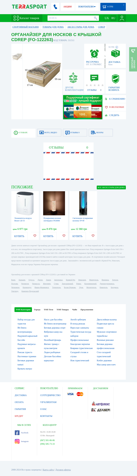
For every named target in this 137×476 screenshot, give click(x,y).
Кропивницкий (90, 284)
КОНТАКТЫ (46, 416)
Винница (105, 280)
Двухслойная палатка (107, 319)
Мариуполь (93, 280)
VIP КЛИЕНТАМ (48, 402)
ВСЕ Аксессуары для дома (111, 187)
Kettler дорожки (104, 360)
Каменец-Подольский (30, 291)
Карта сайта (48, 470)
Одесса (31, 280)
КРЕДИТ (19, 416)
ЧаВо (74, 309)
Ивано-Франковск (41, 287)
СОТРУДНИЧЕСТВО (50, 395)
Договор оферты (63, 470)
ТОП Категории (23, 309)
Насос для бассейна (53, 319)
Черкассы (36, 284)
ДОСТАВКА (21, 395)
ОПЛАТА (19, 402)
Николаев (82, 280)
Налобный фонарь (52, 340)
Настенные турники (27, 356)
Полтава (14, 284)
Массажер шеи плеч (106, 364)
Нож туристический (79, 360)
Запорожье (58, 280)
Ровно (78, 284)
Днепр (40, 280)
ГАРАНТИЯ (20, 409)
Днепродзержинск (107, 284)
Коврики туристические (81, 348)
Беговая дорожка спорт (55, 328)
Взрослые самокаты (79, 328)
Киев (13, 280)
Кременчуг (27, 287)
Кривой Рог (70, 280)
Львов (48, 280)
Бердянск (114, 287)
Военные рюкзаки (105, 340)
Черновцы (15, 287)
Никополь (104, 287)
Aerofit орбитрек (78, 319)
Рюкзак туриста (25, 352)
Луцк (81, 287)
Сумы (56, 284)
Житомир (47, 284)
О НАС (43, 409)
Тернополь (56, 287)
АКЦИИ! (67, 7)
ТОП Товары (63, 309)
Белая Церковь (70, 287)
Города (37, 309)
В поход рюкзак (77, 324)
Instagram (22, 441)
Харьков (22, 280)
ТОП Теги (48, 309)
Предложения (87, 309)
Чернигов (25, 284)
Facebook (21, 432)
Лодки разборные (52, 352)
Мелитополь (91, 287)
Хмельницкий (67, 284)
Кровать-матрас (25, 369)
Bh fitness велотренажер (55, 324)
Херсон (115, 280)
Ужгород (14, 291)
